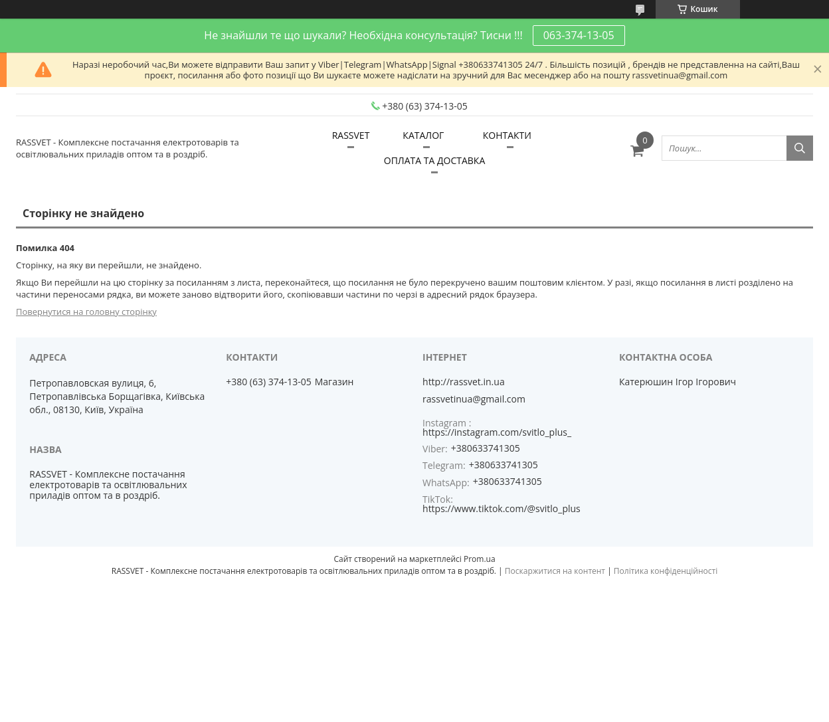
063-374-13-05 (578, 35)
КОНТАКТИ (507, 135)
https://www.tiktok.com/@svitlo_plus (501, 508)
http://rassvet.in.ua (463, 382)
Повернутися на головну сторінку (86, 311)
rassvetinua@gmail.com (473, 399)
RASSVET (351, 135)
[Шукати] (799, 148)
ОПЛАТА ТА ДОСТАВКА (434, 160)
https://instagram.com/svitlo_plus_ (496, 432)
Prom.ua (480, 559)
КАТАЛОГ (423, 135)
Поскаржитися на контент (555, 571)
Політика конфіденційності (665, 571)
